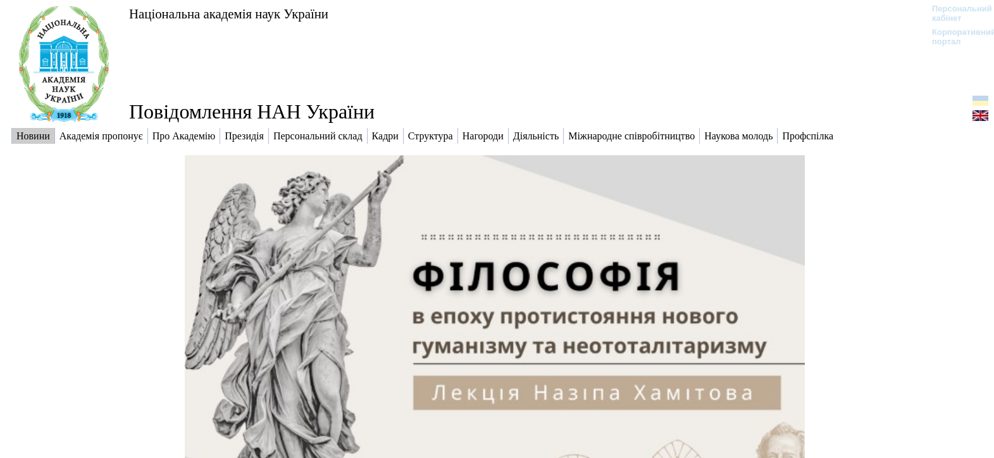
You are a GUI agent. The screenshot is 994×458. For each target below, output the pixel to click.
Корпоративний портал (955, 36)
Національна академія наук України (228, 13)
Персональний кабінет (955, 13)
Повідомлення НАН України (252, 111)
